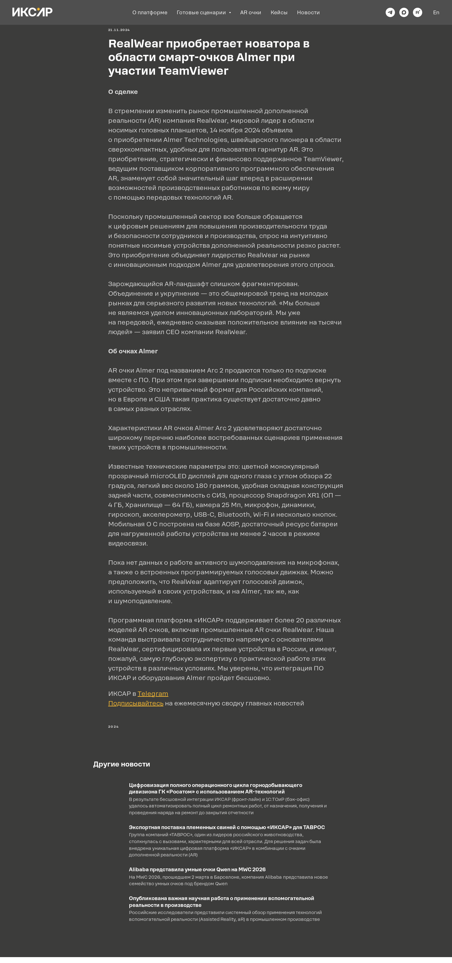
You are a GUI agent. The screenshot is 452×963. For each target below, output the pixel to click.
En (436, 12)
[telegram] (390, 12)
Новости (308, 12)
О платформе (149, 12)
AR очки (250, 12)
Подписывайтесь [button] (135, 706)
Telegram (153, 696)
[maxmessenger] (404, 12)
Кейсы (279, 12)
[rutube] (417, 12)
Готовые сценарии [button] (202, 12)
